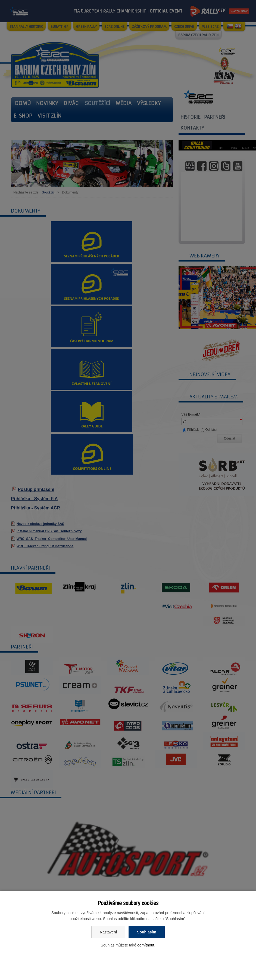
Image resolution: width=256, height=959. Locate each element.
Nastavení (108, 932)
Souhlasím (146, 932)
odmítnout (145, 945)
